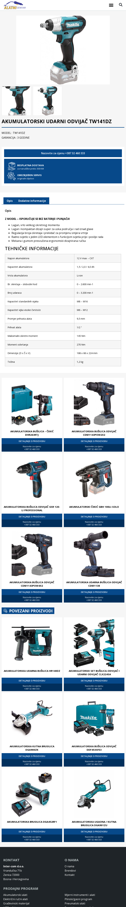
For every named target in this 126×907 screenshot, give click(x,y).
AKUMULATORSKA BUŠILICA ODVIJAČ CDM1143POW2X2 (94, 432)
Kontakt (69, 874)
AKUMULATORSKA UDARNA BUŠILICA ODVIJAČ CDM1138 (94, 583)
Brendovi (70, 870)
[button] (111, 5)
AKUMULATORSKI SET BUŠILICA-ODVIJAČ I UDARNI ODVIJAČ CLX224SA (94, 672)
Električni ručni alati (15, 899)
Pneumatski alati (75, 903)
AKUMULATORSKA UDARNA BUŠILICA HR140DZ (32, 670)
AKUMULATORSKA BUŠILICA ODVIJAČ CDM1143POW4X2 (32, 583)
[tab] (9, 200)
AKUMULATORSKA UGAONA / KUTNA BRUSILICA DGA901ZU (94, 823)
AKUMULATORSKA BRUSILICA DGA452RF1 (32, 821)
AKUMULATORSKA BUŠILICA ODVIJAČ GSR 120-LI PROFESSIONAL (32, 508)
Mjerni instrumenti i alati (80, 894)
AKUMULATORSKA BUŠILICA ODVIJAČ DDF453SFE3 (94, 747)
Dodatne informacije (32, 200)
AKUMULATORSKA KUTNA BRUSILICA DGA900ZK (32, 747)
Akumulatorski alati (15, 894)
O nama (69, 866)
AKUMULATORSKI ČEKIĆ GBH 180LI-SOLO (94, 506)
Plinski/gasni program (78, 899)
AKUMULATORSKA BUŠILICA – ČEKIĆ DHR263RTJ (32, 432)
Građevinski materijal (16, 903)
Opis (10, 200)
